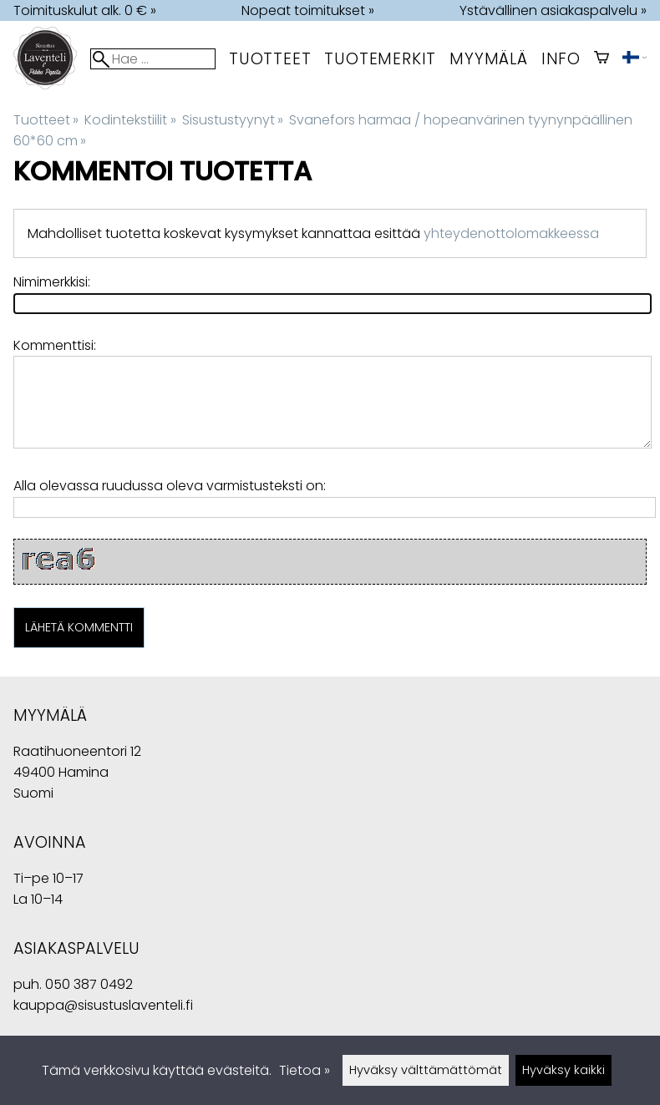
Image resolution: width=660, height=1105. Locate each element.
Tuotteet (270, 59)
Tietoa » (304, 1070)
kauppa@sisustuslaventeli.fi (103, 1005)
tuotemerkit (380, 59)
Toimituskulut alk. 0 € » (84, 10)
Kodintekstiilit (129, 119)
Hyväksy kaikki (563, 1070)
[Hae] (153, 58)
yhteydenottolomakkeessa (511, 233)
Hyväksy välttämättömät (425, 1070)
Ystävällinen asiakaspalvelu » (553, 10)
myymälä (488, 59)
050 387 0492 (89, 984)
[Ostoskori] (601, 58)
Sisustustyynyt (232, 119)
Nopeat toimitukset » (307, 10)
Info (561, 59)
